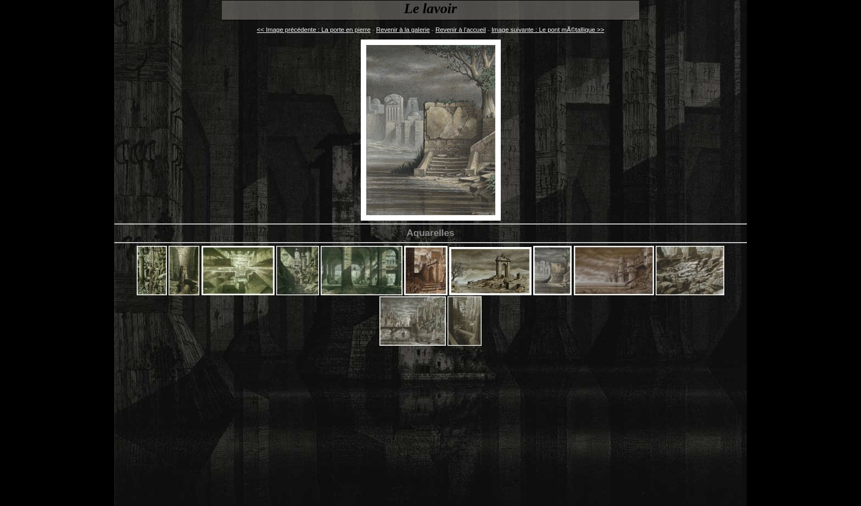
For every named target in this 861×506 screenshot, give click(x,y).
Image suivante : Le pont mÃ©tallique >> (547, 29)
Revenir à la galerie (403, 29)
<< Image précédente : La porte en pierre (314, 29)
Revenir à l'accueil (460, 29)
